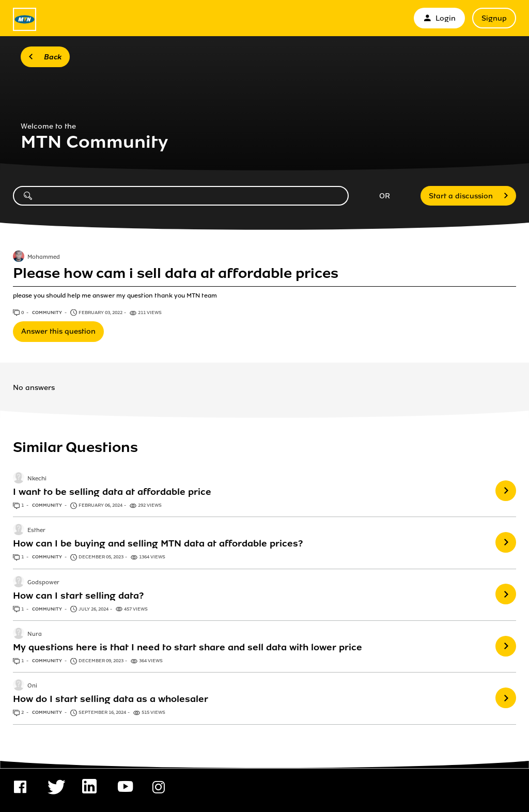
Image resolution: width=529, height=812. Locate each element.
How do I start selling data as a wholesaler (110, 699)
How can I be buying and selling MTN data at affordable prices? (158, 543)
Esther (36, 531)
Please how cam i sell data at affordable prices (175, 273)
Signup (494, 18)
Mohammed (43, 257)
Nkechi (36, 478)
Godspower (43, 582)
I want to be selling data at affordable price (112, 492)
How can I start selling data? (78, 595)
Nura (34, 634)
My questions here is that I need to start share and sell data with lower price (187, 647)
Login (439, 18)
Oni (32, 686)
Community (47, 312)
